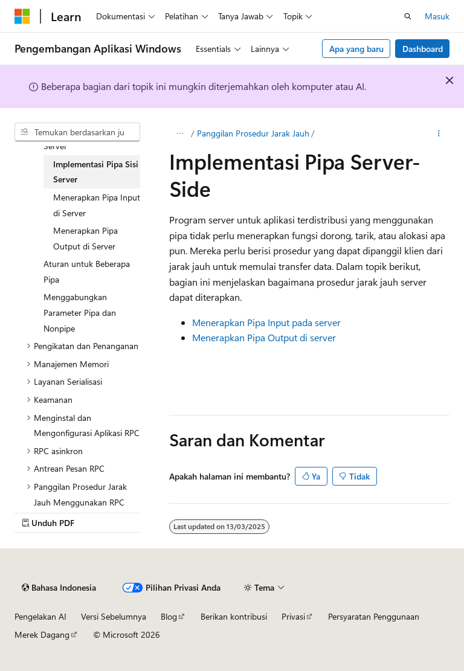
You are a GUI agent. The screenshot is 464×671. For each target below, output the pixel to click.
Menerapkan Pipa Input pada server (266, 322)
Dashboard (422, 48)
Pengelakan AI (40, 616)
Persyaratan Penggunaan (373, 616)
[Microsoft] (22, 16)
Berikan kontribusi (234, 616)
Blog (169, 616)
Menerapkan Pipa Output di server (264, 337)
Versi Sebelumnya (113, 616)
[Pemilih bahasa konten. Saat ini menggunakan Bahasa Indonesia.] (58, 587)
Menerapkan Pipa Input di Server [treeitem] (96, 205)
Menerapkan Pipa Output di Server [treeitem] (85, 238)
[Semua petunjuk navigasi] (179, 133)
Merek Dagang (41, 634)
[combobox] (77, 132)
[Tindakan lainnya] (439, 133)
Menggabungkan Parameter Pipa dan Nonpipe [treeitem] (80, 312)
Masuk (437, 16)
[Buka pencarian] (408, 16)
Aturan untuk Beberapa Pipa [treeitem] (87, 271)
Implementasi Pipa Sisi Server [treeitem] (95, 171)
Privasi (293, 616)
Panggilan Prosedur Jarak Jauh (253, 133)
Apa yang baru (356, 48)
